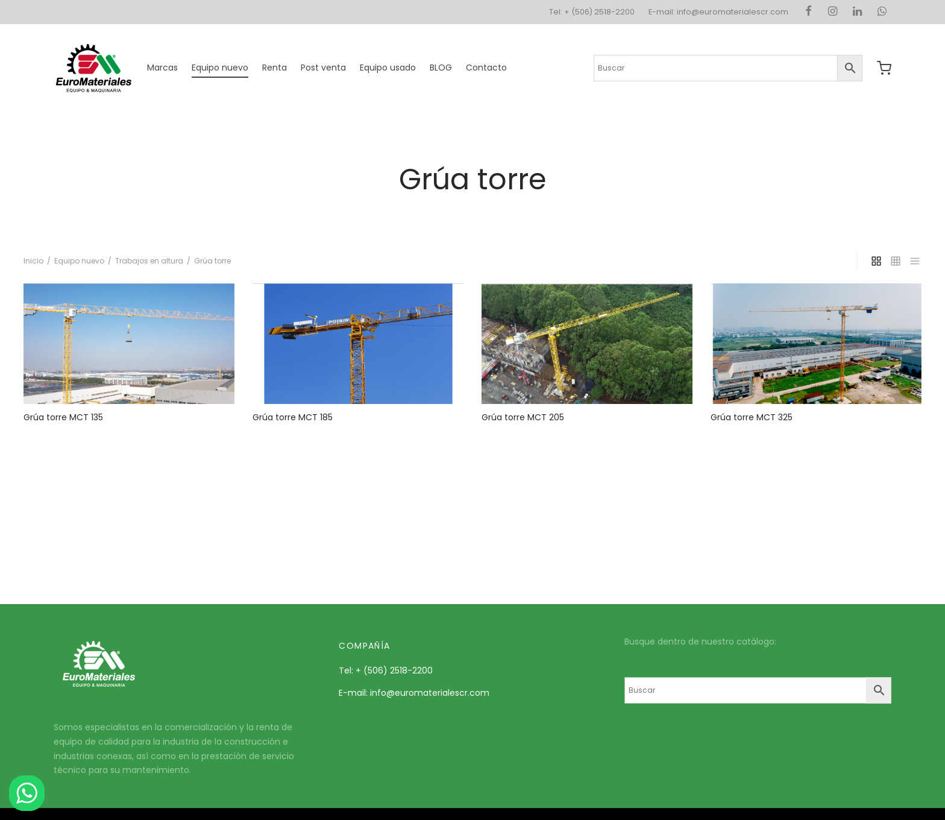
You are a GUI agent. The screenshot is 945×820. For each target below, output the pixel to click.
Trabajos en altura (149, 261)
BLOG (441, 68)
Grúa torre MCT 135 (63, 417)
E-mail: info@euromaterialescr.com (718, 12)
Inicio (33, 261)
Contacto (486, 68)
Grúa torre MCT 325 (752, 417)
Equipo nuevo (220, 68)
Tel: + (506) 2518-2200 (592, 12)
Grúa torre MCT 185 (293, 417)
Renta (274, 68)
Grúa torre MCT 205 (523, 417)
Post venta (323, 68)
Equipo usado (388, 68)
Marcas (162, 68)
